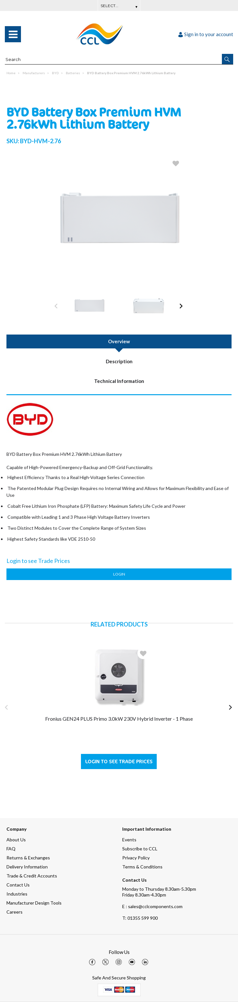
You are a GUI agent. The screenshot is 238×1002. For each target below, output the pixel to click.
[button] (227, 59)
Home (10, 73)
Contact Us (18, 884)
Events (129, 839)
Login (119, 574)
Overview (119, 341)
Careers (14, 912)
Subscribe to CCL (139, 848)
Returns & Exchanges (28, 857)
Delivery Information (27, 866)
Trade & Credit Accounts (31, 875)
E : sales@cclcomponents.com (152, 906)
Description (119, 361)
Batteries (73, 73)
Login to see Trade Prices (119, 761)
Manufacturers (34, 73)
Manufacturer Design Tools (34, 903)
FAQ (10, 848)
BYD (55, 73)
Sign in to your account (205, 34)
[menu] (13, 34)
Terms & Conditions (142, 866)
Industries (16, 894)
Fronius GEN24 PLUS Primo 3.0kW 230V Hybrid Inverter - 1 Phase (119, 719)
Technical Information (119, 381)
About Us (16, 839)
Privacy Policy (136, 857)
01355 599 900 (140, 918)
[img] (92, 962)
